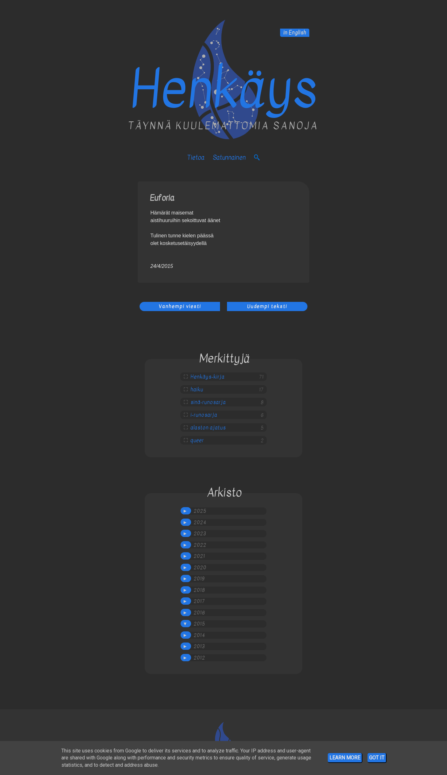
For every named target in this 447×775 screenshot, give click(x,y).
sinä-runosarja (208, 402)
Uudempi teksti (267, 306)
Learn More (344, 758)
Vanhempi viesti (180, 306)
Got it (376, 758)
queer (197, 440)
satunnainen (229, 157)
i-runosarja (203, 415)
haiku (196, 389)
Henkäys (223, 89)
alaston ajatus (208, 428)
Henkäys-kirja (207, 377)
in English (294, 33)
